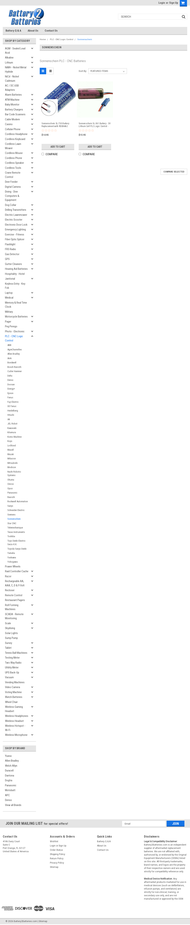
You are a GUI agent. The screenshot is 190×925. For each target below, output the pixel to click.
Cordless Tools (13, 168)
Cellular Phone (12, 129)
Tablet (8, 647)
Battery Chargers (14, 109)
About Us (33, 30)
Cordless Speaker (14, 163)
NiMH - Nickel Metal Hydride (15, 69)
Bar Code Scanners (15, 114)
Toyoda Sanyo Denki (17, 548)
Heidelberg (12, 410)
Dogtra (8, 780)
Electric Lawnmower (16, 214)
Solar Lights (11, 633)
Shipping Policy (57, 854)
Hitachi (10, 414)
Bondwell (11, 362)
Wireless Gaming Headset (14, 709)
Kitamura (11, 432)
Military (9, 311)
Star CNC (11, 523)
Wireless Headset (14, 721)
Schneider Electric (15, 510)
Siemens (11, 514)
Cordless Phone (13, 158)
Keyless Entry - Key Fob (15, 286)
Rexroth (11, 497)
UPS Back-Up (12, 672)
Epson (10, 393)
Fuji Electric (13, 401)
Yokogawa (12, 561)
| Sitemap (42, 921)
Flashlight (10, 244)
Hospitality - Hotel (15, 274)
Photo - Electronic (14, 331)
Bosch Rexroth (14, 367)
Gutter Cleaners (13, 264)
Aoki (9, 358)
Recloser (9, 590)
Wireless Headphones (16, 716)
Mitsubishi (12, 463)
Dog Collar (10, 205)
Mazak (10, 454)
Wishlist (54, 841)
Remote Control (13, 595)
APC (7, 795)
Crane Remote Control (12, 175)
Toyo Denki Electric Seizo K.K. (16, 542)
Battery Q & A (13, 30)
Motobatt (10, 790)
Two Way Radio (13, 662)
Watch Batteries (13, 697)
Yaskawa (11, 557)
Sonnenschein (14, 518)
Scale (8, 623)
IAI (8, 419)
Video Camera (12, 687)
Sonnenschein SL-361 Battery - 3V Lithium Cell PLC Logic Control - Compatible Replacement (95, 125)
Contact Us (51, 30)
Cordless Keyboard (15, 139)
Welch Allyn (11, 765)
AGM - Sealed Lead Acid (15, 50)
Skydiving (10, 628)
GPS (7, 259)
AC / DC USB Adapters (12, 88)
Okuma (10, 479)
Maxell (10, 449)
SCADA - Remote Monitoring (14, 616)
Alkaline (9, 57)
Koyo (9, 441)
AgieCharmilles (14, 349)
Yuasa (8, 756)
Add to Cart (57, 146)
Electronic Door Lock (16, 224)
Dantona (9, 775)
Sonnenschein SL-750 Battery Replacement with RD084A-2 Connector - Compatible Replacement (55, 125)
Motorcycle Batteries (16, 316)
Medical (9, 297)
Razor (8, 576)
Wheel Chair (11, 702)
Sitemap (54, 867)
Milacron (11, 458)
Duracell (9, 770)
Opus (10, 488)
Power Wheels (12, 566)
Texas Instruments (16, 532)
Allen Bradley (13, 353)
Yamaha (11, 553)
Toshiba (11, 536)
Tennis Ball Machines (16, 652)
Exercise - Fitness (14, 234)
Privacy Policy (57, 863)
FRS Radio (10, 249)
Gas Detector (12, 254)
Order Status (56, 850)
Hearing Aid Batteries (16, 269)
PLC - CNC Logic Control (14, 338)
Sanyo (10, 505)
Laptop (9, 292)
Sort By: (83, 71)
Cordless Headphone (16, 134)
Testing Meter (12, 657)
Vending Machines (14, 682)
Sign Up (173, 2)
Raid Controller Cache (16, 571)
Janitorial (10, 278)
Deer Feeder (11, 181)
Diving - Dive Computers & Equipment (12, 196)
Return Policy (56, 858)
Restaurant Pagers (15, 600)
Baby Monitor (12, 104)
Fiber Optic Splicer (14, 239)
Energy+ (11, 388)
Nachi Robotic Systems (14, 473)
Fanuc (10, 397)
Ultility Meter (12, 667)
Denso (10, 380)
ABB (9, 345)
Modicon (11, 467)
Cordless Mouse (14, 153)
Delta (9, 375)
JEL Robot (12, 423)
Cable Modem (12, 119)
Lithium (9, 62)
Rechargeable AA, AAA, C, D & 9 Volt (14, 583)
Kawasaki (12, 428)
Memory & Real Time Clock (16, 305)
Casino (9, 124)
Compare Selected (173, 171)
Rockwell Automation (17, 501)
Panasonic (12, 492)
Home (43, 39)
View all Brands (13, 805)
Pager (8, 321)
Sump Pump (11, 638)
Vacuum (9, 677)
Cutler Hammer (14, 371)
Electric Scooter (13, 219)
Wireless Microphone (16, 735)
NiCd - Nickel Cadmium (12, 78)
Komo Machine (14, 436)
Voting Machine (13, 692)
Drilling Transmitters (15, 209)
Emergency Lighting (15, 229)
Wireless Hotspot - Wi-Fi (15, 728)
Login (161, 2)
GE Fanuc (11, 406)
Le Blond (11, 445)
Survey (8, 643)
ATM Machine (12, 99)
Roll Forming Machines (11, 607)
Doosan (11, 384)
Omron (10, 484)
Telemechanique (15, 527)
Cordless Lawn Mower (13, 146)
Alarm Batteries (13, 94)
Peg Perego (11, 326)
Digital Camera (13, 186)
